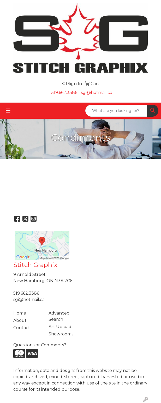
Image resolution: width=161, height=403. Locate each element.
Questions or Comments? (39, 344)
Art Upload (60, 326)
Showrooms (61, 333)
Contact (21, 327)
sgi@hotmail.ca (96, 92)
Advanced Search (59, 316)
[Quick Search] (116, 111)
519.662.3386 (64, 92)
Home (19, 313)
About (20, 320)
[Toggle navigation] (8, 110)
